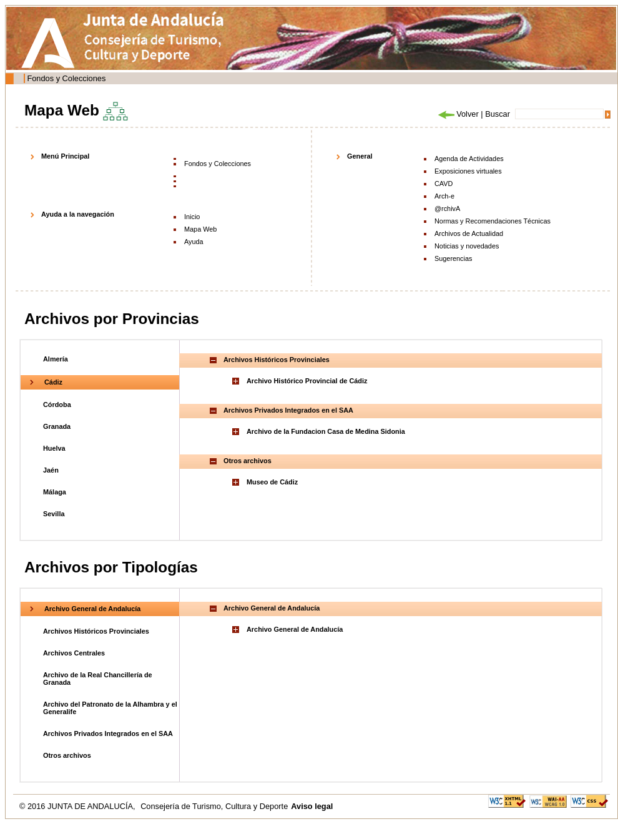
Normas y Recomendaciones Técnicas (492, 221)
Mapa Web (200, 229)
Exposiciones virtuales (468, 171)
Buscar (497, 114)
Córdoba (57, 404)
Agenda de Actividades (469, 158)
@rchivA (447, 208)
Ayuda (194, 241)
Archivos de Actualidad (468, 233)
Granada (57, 426)
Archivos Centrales (74, 653)
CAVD (443, 183)
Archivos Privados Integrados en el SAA (108, 733)
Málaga (54, 492)
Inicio (192, 216)
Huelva (54, 448)
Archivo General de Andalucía (92, 608)
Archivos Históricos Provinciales (96, 631)
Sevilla (53, 513)
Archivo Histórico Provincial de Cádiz (307, 381)
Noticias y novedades (466, 246)
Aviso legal (312, 806)
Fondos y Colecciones (66, 78)
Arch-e (444, 196)
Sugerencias (453, 258)
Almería (55, 359)
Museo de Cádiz (272, 482)
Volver (457, 114)
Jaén (51, 470)
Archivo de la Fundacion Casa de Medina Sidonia (326, 431)
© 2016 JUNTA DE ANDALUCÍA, (78, 806)
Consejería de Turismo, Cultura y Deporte (214, 806)
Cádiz (53, 382)
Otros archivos (67, 755)
